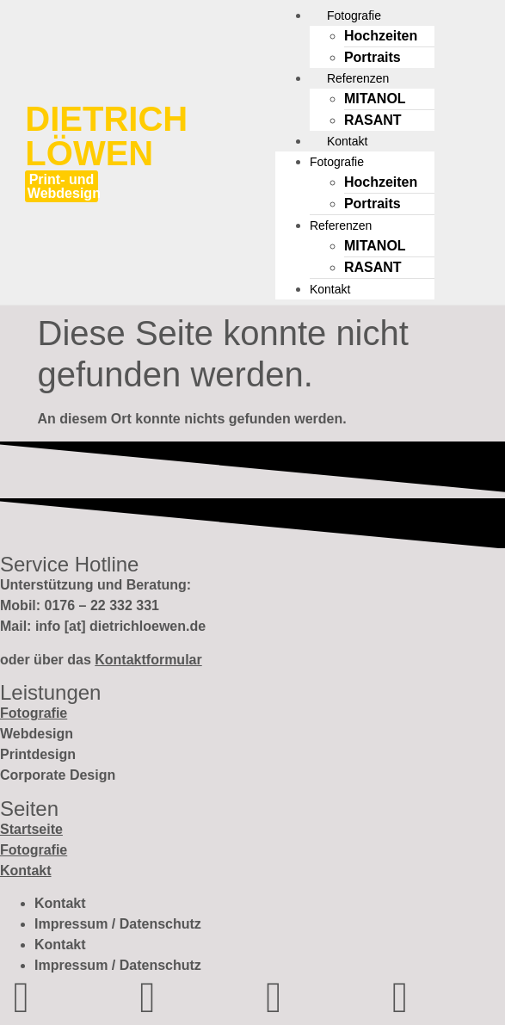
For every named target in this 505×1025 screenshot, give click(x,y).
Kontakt (330, 289)
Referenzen (341, 225)
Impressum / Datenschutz (117, 924)
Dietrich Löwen (106, 136)
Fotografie (337, 162)
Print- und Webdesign (64, 186)
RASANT (373, 120)
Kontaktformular (148, 659)
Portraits (372, 57)
